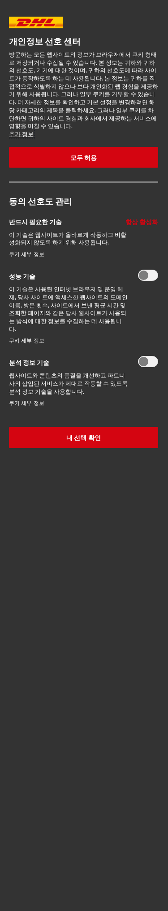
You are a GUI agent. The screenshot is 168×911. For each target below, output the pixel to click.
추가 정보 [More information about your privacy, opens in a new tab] (21, 134)
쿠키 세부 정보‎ (26, 254)
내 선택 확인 (83, 437)
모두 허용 (83, 157)
